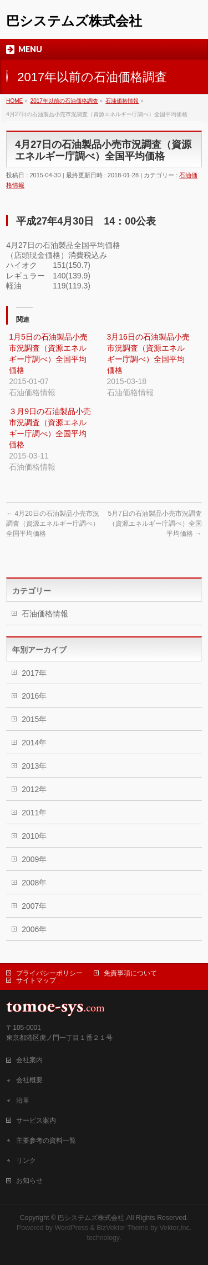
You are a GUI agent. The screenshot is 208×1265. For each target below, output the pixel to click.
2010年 (34, 835)
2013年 (34, 765)
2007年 (34, 906)
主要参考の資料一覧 (46, 1140)
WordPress (71, 1228)
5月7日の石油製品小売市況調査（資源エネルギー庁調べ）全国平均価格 (154, 523)
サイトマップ (36, 980)
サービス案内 (36, 1120)
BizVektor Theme (123, 1228)
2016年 (34, 695)
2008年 (34, 882)
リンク (26, 1160)
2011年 (34, 812)
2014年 (34, 742)
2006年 (34, 929)
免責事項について (130, 973)
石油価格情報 (45, 613)
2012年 (34, 789)
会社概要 (29, 1080)
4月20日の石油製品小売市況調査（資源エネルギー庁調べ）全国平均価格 (52, 523)
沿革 (22, 1100)
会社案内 (29, 1060)
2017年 (34, 673)
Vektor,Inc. (176, 1228)
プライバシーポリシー (49, 973)
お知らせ (29, 1180)
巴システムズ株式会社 (74, 20)
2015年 (34, 719)
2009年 (34, 859)
